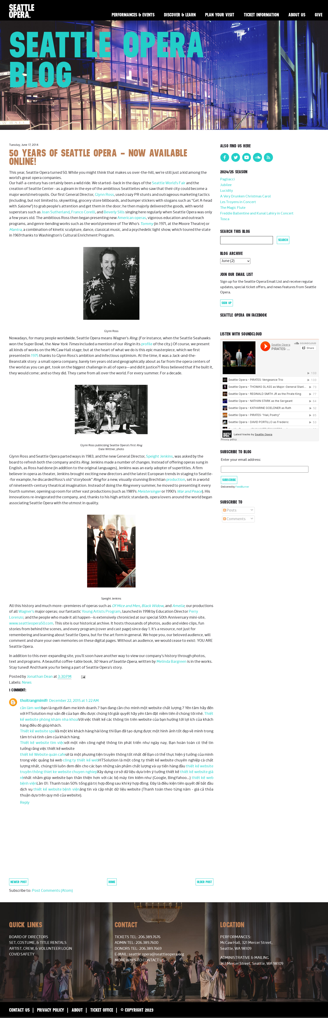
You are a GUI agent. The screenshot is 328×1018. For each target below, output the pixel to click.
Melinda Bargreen (171, 661)
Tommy (146, 223)
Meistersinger (149, 491)
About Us (296, 15)
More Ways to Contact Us (140, 960)
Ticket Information (261, 15)
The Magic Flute (232, 207)
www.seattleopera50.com (31, 623)
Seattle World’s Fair (169, 183)
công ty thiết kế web (80, 760)
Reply (25, 802)
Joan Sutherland (55, 212)
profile (146, 344)
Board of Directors (28, 937)
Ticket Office (101, 1010)
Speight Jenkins (159, 456)
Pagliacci (227, 179)
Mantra (15, 229)
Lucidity (226, 190)
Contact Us (19, 1010)
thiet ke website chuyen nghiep (70, 771)
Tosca (224, 219)
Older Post (204, 882)
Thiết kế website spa (37, 731)
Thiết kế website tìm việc (42, 742)
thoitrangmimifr (34, 700)
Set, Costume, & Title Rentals (38, 942)
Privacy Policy (50, 1010)
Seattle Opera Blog (107, 59)
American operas (131, 217)
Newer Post (18, 882)
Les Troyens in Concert (238, 202)
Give (318, 15)
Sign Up (227, 303)
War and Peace (189, 491)
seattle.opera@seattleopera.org (156, 954)
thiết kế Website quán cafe (42, 754)
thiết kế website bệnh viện (56, 789)
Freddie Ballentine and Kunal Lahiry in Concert (256, 213)
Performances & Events (133, 15)
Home (111, 882)
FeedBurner (242, 487)
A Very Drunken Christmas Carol (245, 196)
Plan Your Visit (219, 15)
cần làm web (30, 708)
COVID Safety (22, 954)
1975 (34, 355)
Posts (230, 510)
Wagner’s (26, 611)
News (27, 682)
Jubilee (226, 185)
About (77, 1010)
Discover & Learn (180, 15)
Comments (234, 519)
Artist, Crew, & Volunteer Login (40, 948)
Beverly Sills (114, 212)
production (175, 479)
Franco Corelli (83, 212)
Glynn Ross (104, 194)
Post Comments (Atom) (52, 890)
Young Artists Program (101, 611)
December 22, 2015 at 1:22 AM (74, 700)
